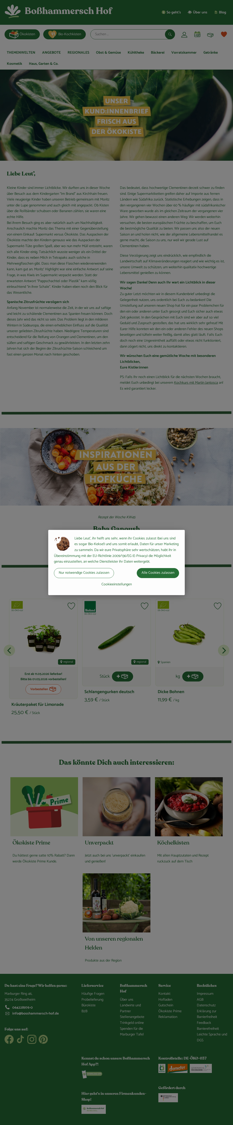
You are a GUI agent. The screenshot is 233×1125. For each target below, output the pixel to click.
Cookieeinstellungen (116, 584)
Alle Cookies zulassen (158, 573)
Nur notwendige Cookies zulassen (84, 573)
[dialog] (116, 562)
